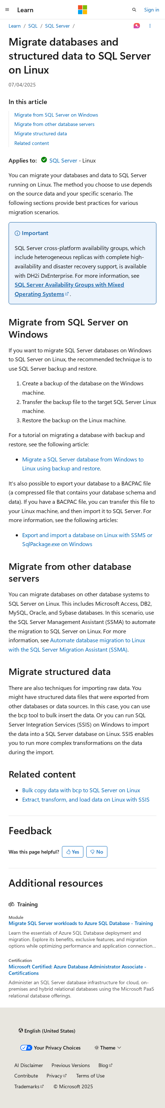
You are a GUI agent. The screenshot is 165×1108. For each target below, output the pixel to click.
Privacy (54, 1075)
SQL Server (57, 25)
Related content (31, 143)
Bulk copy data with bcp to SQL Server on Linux (81, 790)
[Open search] (134, 9)
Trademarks (26, 1086)
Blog (103, 1065)
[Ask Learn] (137, 26)
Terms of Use (90, 1075)
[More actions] (150, 26)
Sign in (151, 9)
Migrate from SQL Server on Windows (56, 114)
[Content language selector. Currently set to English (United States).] (47, 1031)
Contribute (26, 1075)
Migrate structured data (40, 133)
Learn (15, 25)
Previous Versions (71, 1065)
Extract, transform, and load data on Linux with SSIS (86, 799)
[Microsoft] (82, 9)
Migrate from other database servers (54, 124)
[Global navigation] (7, 9)
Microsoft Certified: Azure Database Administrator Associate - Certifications (77, 969)
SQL (33, 25)
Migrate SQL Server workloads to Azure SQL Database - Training (81, 923)
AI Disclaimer (28, 1065)
